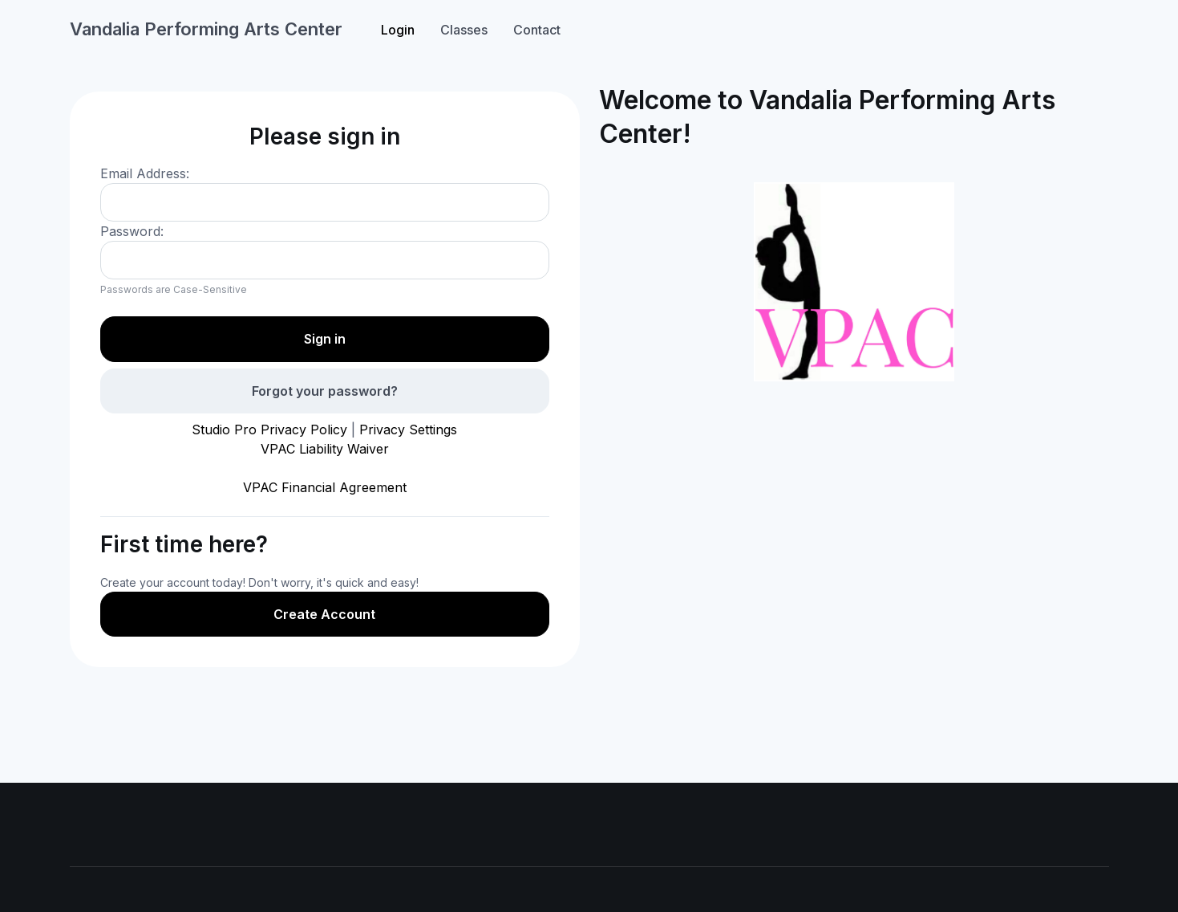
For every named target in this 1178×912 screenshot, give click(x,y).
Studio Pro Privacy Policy (269, 429)
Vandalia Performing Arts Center (206, 28)
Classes (464, 30)
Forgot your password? (325, 391)
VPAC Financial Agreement (325, 487)
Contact (537, 30)
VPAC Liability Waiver (325, 449)
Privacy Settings (408, 429)
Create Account (324, 614)
